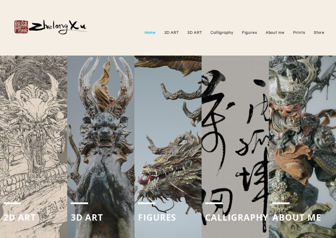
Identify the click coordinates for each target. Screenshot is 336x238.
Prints (299, 33)
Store (319, 33)
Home (150, 33)
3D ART (194, 33)
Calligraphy (222, 33)
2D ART (171, 33)
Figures (249, 33)
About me (275, 33)
